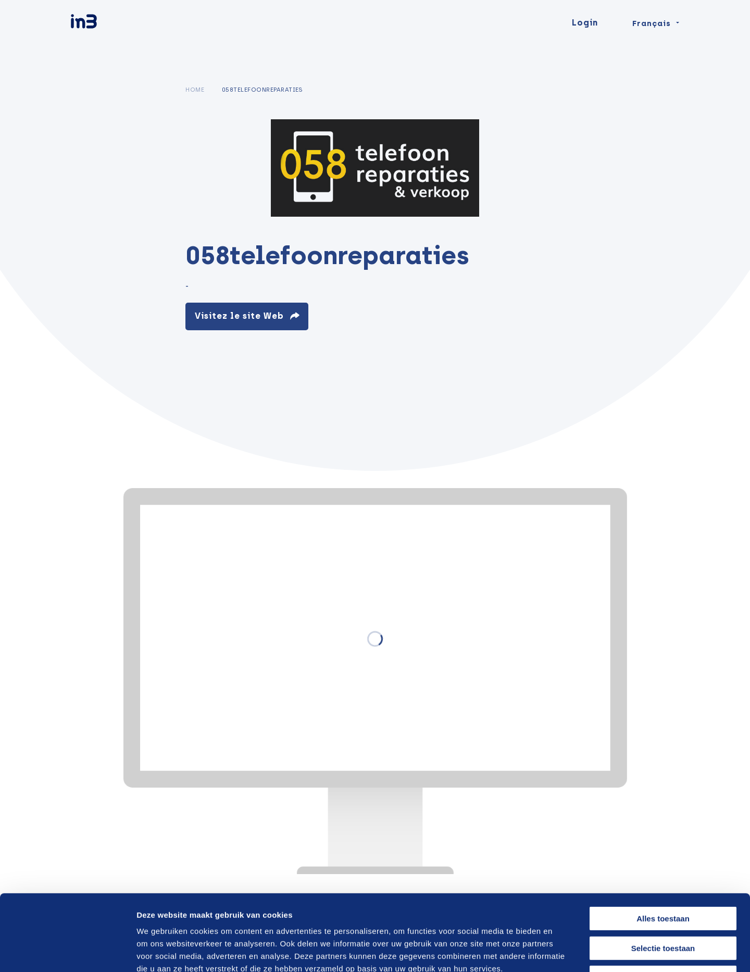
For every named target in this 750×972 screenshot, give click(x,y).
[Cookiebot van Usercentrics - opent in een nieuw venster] (67, 951)
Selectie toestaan (663, 877)
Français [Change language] (651, 42)
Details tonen (558, 951)
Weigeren (662, 906)
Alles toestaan (663, 847)
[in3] (102, 43)
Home (194, 89)
